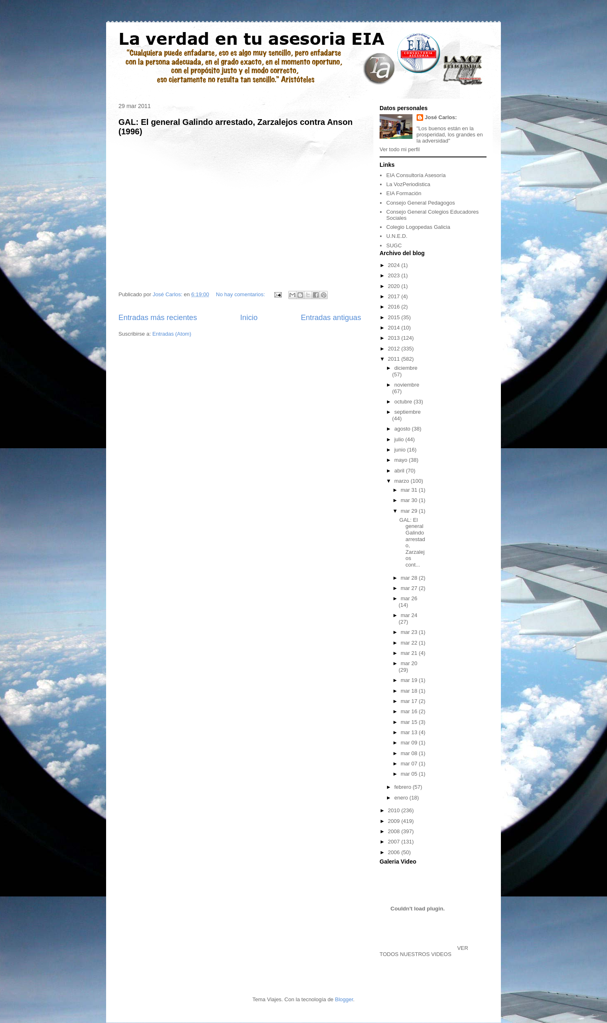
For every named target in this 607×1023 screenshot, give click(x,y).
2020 (394, 286)
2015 (394, 317)
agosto (403, 429)
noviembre (406, 385)
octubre (404, 402)
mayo (401, 460)
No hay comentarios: (241, 294)
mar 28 (410, 578)
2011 (394, 359)
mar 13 (410, 732)
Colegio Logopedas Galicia (418, 227)
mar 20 (409, 663)
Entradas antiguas (331, 317)
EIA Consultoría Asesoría (416, 175)
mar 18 (410, 691)
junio (400, 450)
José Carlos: (441, 117)
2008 (394, 831)
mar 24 (409, 615)
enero (402, 798)
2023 (394, 275)
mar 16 (410, 711)
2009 (394, 821)
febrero (403, 787)
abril (400, 471)
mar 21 (410, 653)
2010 (394, 810)
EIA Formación (403, 193)
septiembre (407, 412)
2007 (394, 842)
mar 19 (410, 680)
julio (399, 439)
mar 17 (410, 701)
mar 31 (410, 490)
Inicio (248, 317)
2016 (394, 307)
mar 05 (410, 774)
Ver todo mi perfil (400, 149)
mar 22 (410, 643)
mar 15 (410, 722)
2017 (394, 296)
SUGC (394, 245)
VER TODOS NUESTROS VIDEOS (424, 951)
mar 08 (410, 753)
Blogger (344, 999)
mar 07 (410, 763)
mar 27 (410, 588)
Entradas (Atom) (171, 334)
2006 (394, 852)
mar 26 (409, 598)
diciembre (405, 368)
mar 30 (410, 500)
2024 (394, 265)
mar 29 (410, 511)
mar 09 (410, 743)
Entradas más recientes (157, 317)
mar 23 (410, 632)
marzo (402, 481)
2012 (394, 349)
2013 (394, 338)
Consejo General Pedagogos (420, 203)
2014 (394, 328)
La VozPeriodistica (408, 184)
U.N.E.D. (396, 236)
